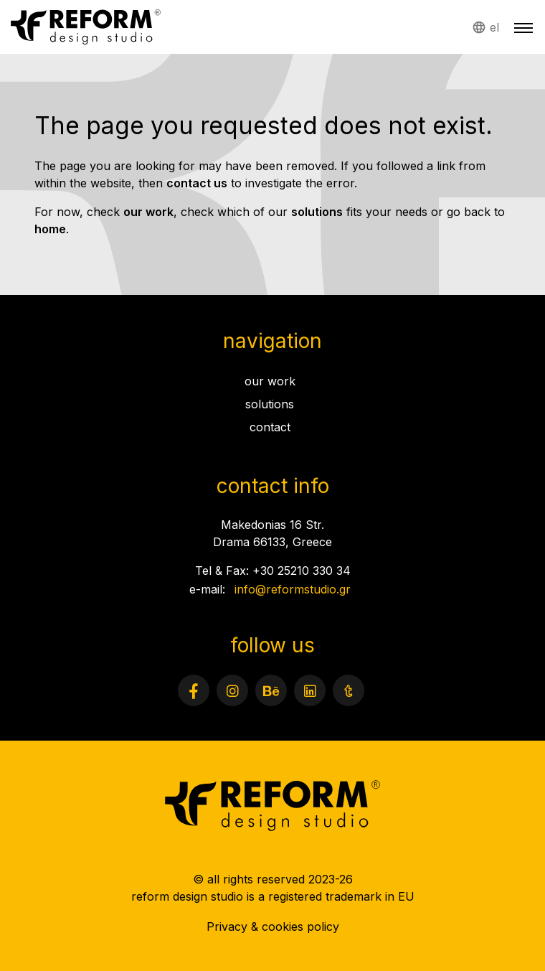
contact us (196, 183)
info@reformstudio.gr (292, 589)
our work (148, 212)
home (50, 229)
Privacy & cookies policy (273, 926)
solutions (317, 212)
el (494, 27)
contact (270, 427)
